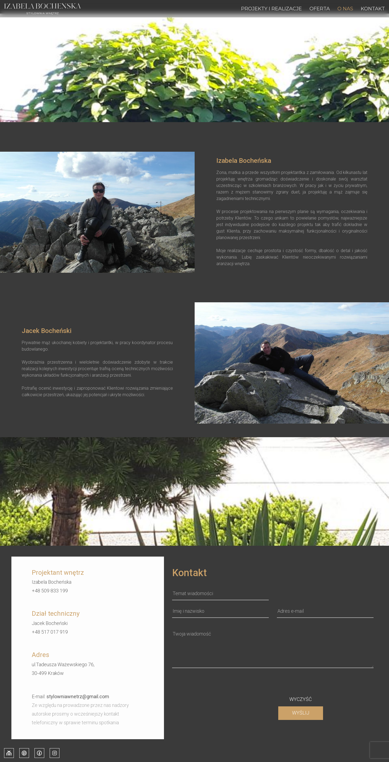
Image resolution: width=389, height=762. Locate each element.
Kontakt (373, 9)
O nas (345, 9)
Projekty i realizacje (271, 9)
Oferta (319, 9)
